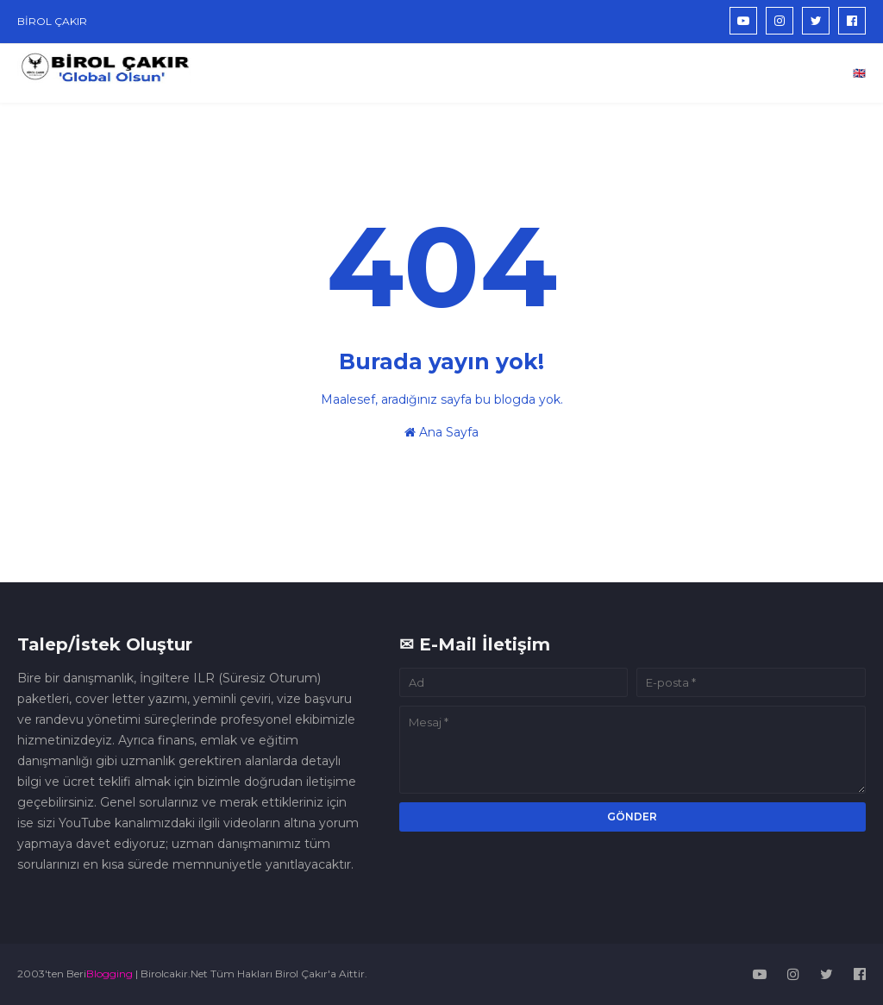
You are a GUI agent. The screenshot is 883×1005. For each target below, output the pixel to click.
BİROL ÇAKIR (52, 21)
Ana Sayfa (441, 432)
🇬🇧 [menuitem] (859, 72)
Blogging (109, 973)
